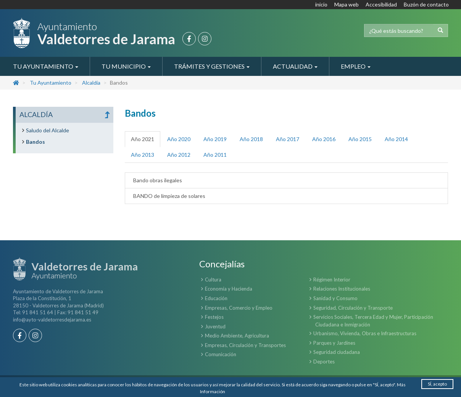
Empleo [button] (356, 66)
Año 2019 (215, 139)
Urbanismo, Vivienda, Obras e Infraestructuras (364, 333)
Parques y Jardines (334, 343)
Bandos (35, 141)
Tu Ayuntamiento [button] (45, 66)
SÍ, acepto (437, 384)
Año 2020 (178, 139)
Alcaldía (91, 82)
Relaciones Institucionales (341, 289)
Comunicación (220, 354)
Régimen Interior (331, 279)
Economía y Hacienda (228, 289)
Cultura (213, 279)
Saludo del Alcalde (47, 130)
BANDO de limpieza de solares (168, 196)
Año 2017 (287, 139)
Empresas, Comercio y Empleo (238, 308)
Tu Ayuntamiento (50, 82)
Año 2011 (215, 154)
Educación (216, 298)
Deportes (324, 361)
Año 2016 (323, 139)
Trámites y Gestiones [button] (212, 66)
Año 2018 (251, 139)
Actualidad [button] (295, 66)
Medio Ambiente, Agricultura (237, 336)
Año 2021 (142, 139)
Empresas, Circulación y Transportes (245, 345)
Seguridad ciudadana (336, 352)
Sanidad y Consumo (335, 298)
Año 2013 (142, 154)
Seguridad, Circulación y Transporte (353, 308)
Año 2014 (396, 139)
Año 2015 (360, 139)
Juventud (215, 326)
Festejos (214, 317)
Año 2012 (178, 154)
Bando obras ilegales (156, 180)
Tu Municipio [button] (126, 66)
